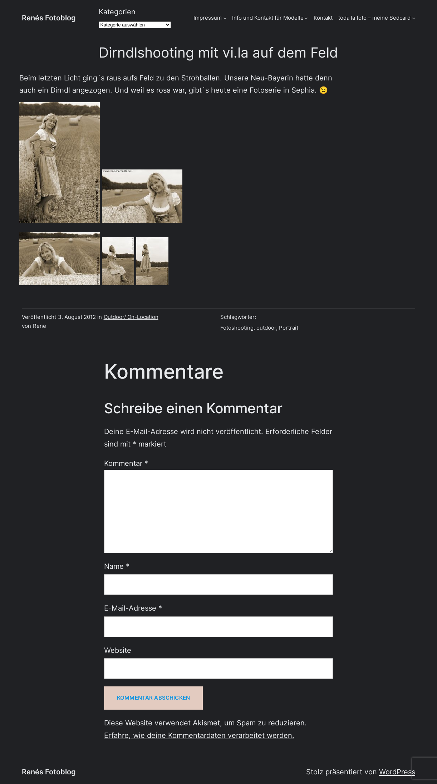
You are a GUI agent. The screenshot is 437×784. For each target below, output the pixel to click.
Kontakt (323, 18)
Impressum (207, 18)
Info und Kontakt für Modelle (268, 18)
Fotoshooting (237, 328)
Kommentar (126, 463)
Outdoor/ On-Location (131, 317)
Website (117, 650)
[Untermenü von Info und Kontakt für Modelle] (306, 18)
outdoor (266, 328)
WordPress (397, 771)
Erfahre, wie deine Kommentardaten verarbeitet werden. (199, 735)
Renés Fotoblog (49, 17)
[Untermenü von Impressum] (224, 18)
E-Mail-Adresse (133, 607)
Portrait (288, 328)
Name (116, 566)
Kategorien (117, 11)
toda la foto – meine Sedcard (374, 18)
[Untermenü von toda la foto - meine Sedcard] (413, 18)
